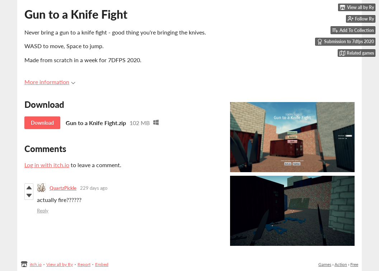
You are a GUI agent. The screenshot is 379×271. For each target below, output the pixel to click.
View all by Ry (59, 264)
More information (49, 81)
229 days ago (93, 188)
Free (354, 264)
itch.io (36, 264)
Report (84, 264)
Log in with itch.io (46, 164)
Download (42, 123)
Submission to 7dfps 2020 (345, 42)
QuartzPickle (63, 188)
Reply (42, 210)
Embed (101, 264)
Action (340, 264)
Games (324, 264)
